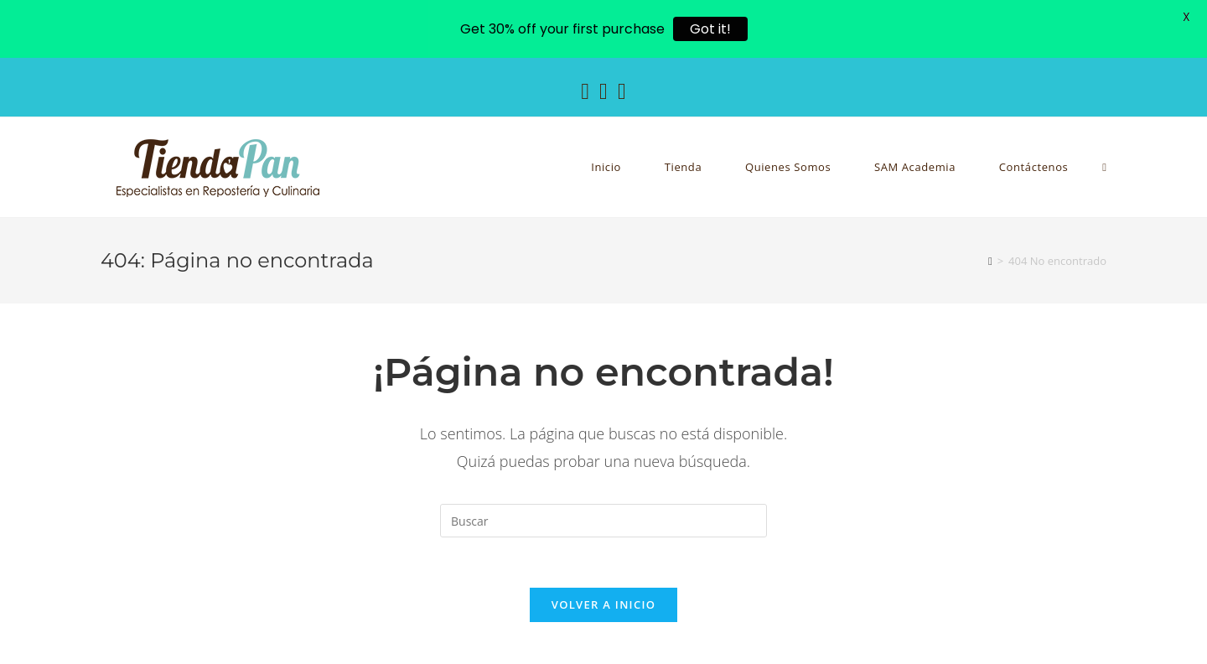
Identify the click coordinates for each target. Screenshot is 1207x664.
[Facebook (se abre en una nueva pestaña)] (585, 91)
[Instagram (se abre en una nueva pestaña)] (603, 91)
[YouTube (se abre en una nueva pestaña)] (622, 91)
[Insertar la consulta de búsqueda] (603, 520)
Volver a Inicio (603, 604)
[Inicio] (990, 260)
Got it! (710, 29)
